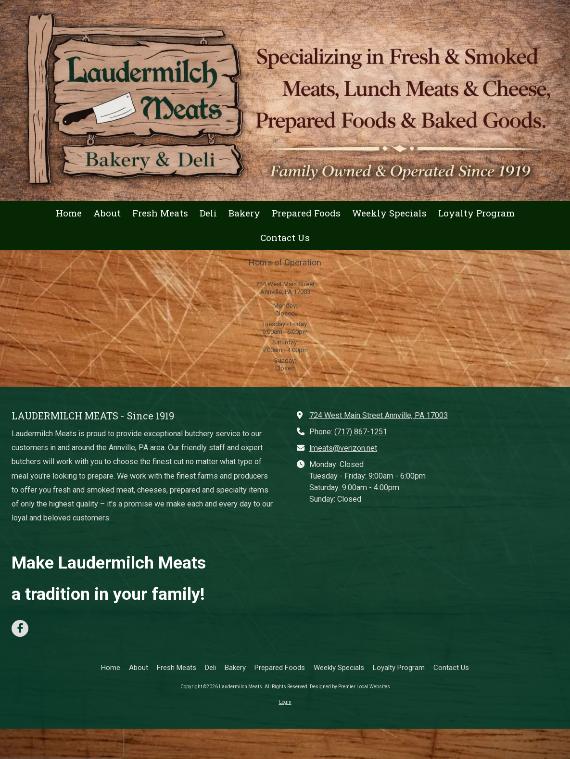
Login (285, 702)
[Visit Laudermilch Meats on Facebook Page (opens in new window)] (20, 628)
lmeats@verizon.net (343, 448)
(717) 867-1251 (360, 431)
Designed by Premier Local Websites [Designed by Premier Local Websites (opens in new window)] (350, 686)
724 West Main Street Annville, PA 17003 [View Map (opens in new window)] (378, 415)
